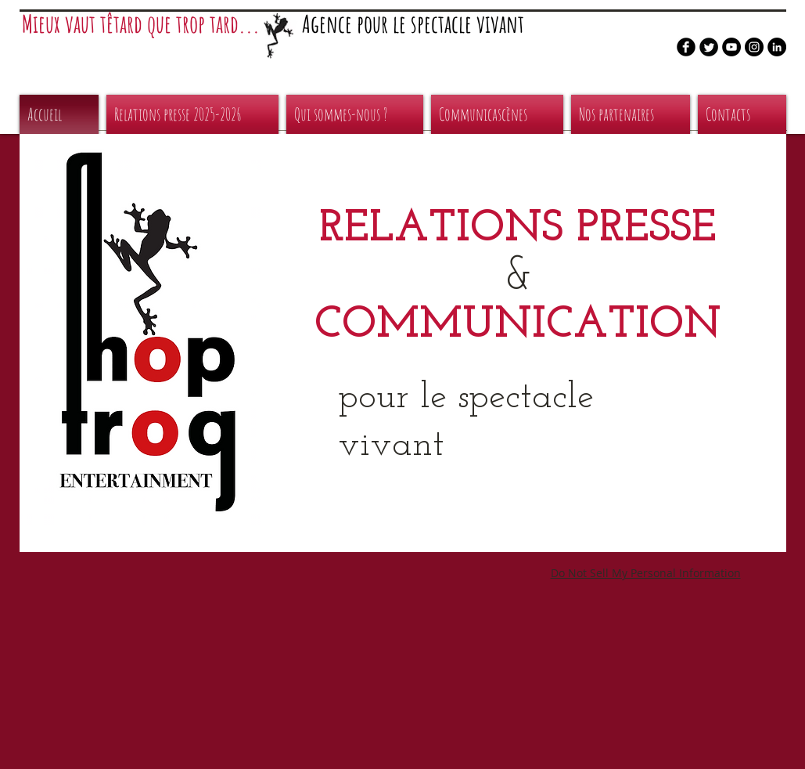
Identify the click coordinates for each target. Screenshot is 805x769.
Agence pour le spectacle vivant (413, 24)
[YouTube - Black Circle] (731, 47)
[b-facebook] (686, 47)
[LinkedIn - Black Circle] (776, 47)
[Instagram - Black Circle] (754, 47)
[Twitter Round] (708, 47)
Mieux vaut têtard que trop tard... (141, 24)
